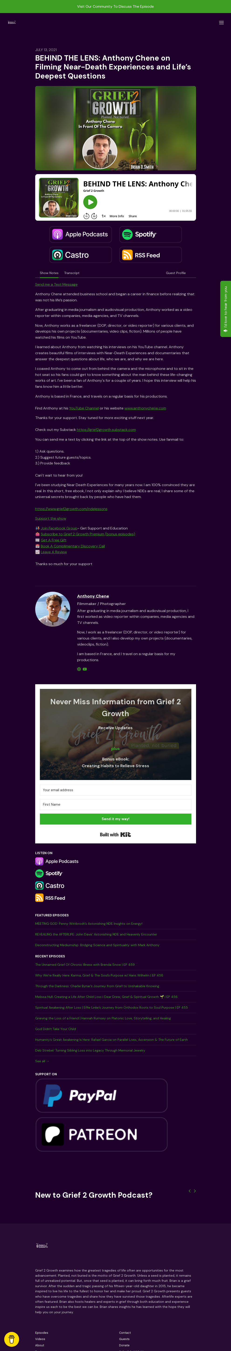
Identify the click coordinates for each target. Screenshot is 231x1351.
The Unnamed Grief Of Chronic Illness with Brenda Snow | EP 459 (85, 965)
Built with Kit (115, 834)
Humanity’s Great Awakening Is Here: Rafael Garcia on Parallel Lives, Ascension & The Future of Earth (111, 1040)
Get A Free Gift (53, 540)
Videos (40, 1339)
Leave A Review (54, 552)
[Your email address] (115, 790)
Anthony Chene (93, 596)
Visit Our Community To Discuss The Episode (115, 6)
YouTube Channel (84, 408)
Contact (125, 1333)
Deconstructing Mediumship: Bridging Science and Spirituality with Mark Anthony (97, 945)
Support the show (50, 518)
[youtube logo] (85, 669)
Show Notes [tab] (49, 273)
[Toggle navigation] (221, 22)
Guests (124, 1339)
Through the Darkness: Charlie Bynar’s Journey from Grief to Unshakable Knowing (97, 986)
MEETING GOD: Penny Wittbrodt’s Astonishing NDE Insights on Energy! (88, 923)
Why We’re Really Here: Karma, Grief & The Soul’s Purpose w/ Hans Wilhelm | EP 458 (99, 975)
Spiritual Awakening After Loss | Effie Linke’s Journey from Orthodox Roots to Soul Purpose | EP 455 (111, 1007)
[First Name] (115, 804)
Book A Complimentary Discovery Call (73, 546)
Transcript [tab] (71, 273)
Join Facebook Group (59, 528)
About (39, 1345)
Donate (124, 1345)
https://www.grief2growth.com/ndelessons (71, 508)
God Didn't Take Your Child (55, 1029)
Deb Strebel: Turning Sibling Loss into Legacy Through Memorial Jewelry (90, 1050)
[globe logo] (79, 669)
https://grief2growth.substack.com (106, 429)
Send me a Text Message (56, 284)
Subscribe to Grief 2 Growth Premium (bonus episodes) (88, 534)
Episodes (41, 1333)
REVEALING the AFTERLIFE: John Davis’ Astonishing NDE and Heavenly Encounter (96, 934)
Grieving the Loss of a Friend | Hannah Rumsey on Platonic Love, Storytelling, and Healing (103, 1018)
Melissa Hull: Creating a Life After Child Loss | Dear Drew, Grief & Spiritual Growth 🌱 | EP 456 (106, 997)
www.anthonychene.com (145, 408)
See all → (42, 1061)
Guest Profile (176, 273)
